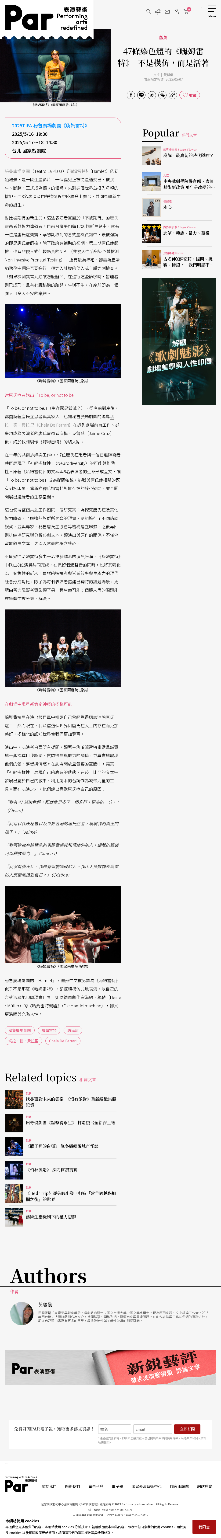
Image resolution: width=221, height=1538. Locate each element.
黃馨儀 (168, 74)
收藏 (192, 95)
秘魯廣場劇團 (17, 171)
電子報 (117, 1486)
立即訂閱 (187, 1429)
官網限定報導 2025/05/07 (163, 79)
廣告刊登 (95, 1486)
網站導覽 (204, 1486)
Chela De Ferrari (53, 425)
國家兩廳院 (179, 1486)
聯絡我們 (72, 1486)
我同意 (204, 1527)
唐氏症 (73, 1030)
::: (200, 7)
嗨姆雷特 (77, 171)
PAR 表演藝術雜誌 (21, 1484)
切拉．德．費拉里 (23, 1041)
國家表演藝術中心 (147, 1486)
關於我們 (49, 1486)
